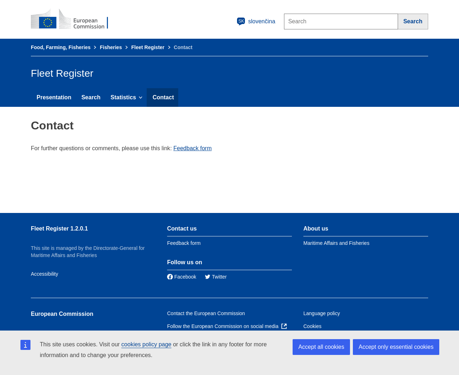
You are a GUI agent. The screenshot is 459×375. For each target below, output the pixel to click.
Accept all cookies (321, 347)
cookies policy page (146, 344)
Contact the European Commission (206, 313)
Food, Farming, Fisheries (60, 47)
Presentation (54, 97)
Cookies (312, 326)
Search (90, 97)
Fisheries (111, 47)
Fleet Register (148, 47)
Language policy (321, 313)
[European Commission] (74, 19)
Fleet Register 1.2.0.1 (59, 229)
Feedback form (193, 148)
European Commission (62, 314)
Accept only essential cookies (396, 347)
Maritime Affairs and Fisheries (336, 243)
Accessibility (44, 274)
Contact (163, 97)
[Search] (413, 21)
